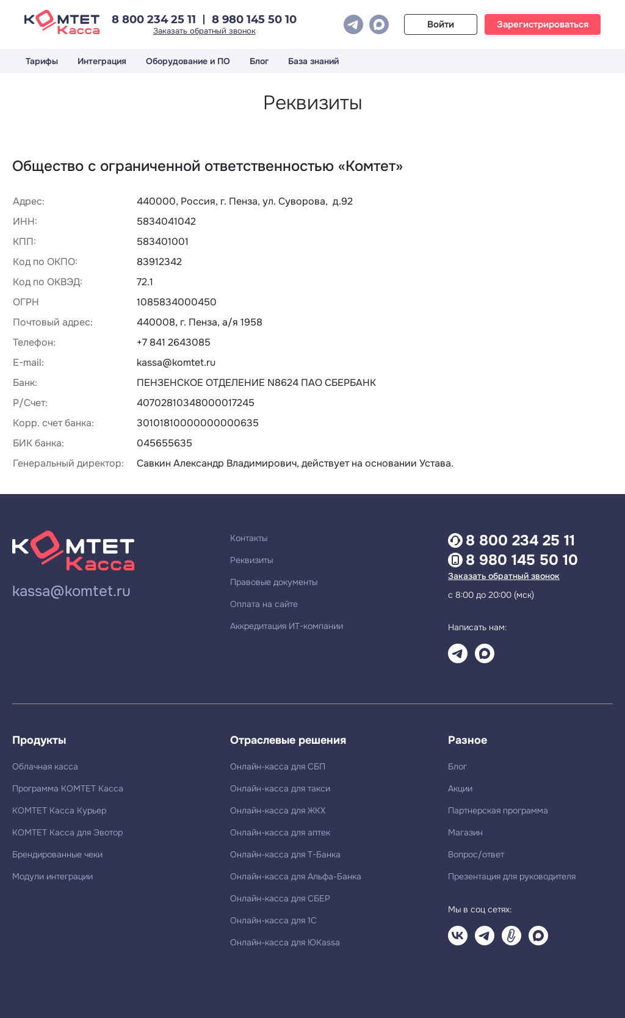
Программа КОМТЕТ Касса (67, 788)
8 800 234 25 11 (154, 19)
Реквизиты (251, 559)
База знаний (313, 61)
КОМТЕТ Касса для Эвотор (67, 832)
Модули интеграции (52, 876)
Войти (440, 24)
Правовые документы (273, 581)
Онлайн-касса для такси (280, 788)
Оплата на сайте (264, 603)
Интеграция (102, 61)
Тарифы (42, 61)
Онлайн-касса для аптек (280, 832)
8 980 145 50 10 (254, 19)
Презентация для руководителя (512, 876)
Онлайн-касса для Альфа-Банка (295, 876)
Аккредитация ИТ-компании (286, 625)
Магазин (465, 832)
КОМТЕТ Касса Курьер (59, 810)
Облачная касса (45, 766)
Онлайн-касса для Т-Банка (285, 854)
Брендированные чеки (57, 854)
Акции (460, 788)
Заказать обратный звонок (204, 31)
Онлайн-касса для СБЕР (280, 898)
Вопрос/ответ (476, 854)
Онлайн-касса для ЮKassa (285, 942)
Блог (259, 61)
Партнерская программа (498, 810)
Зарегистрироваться (542, 24)
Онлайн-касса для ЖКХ (277, 810)
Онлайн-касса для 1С (273, 920)
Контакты (248, 538)
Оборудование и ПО (188, 61)
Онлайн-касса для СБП (277, 766)
